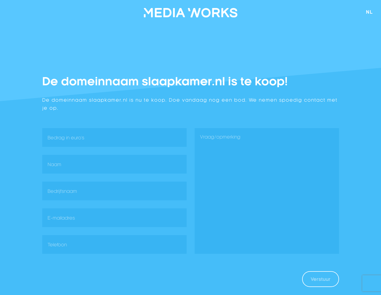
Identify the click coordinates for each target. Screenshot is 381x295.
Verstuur (320, 279)
